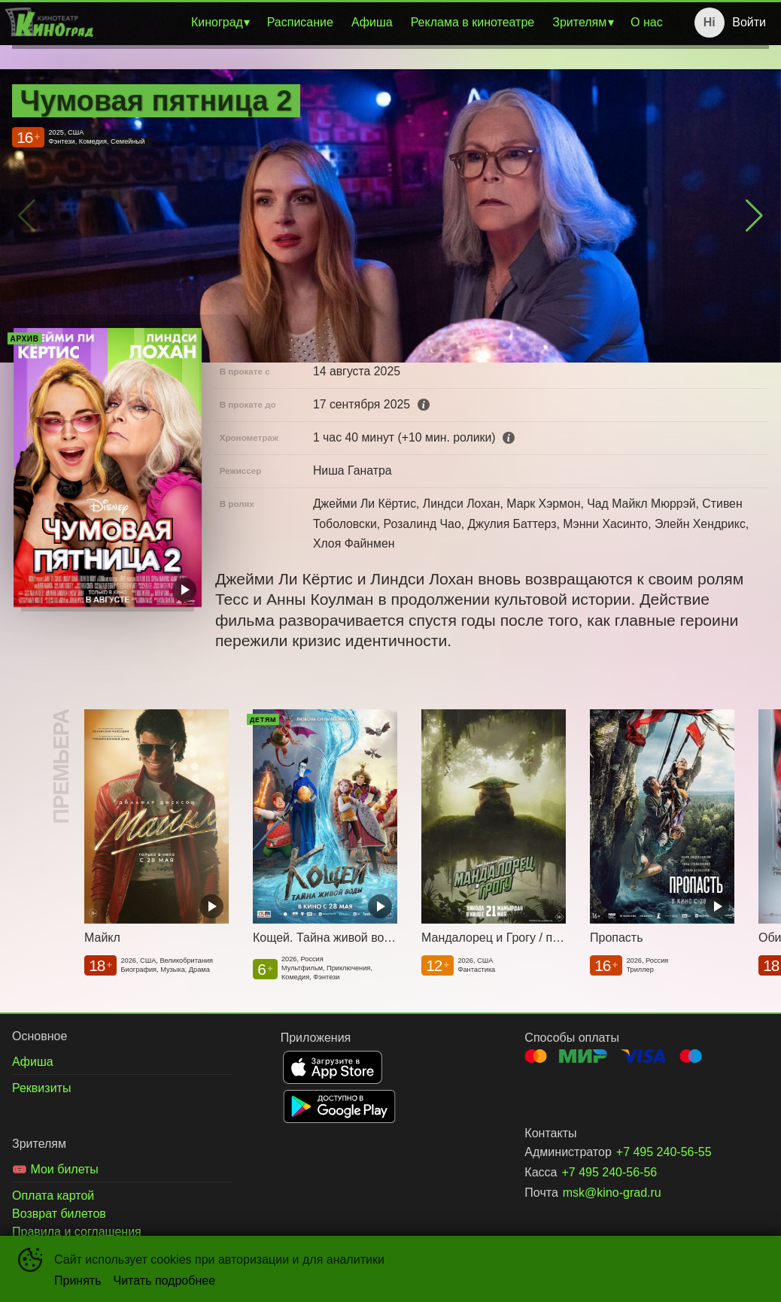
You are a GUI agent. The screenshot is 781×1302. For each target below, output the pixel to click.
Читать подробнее (165, 1280)
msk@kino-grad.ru (612, 1192)
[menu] (385, 22)
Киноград (217, 22)
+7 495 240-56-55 (664, 1152)
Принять (78, 1280)
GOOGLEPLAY (339, 1106)
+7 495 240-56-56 (609, 1172)
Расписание (300, 22)
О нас (647, 22)
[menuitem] (220, 22)
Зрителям (579, 22)
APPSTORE (332, 1067)
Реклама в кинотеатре (473, 22)
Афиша (372, 22)
